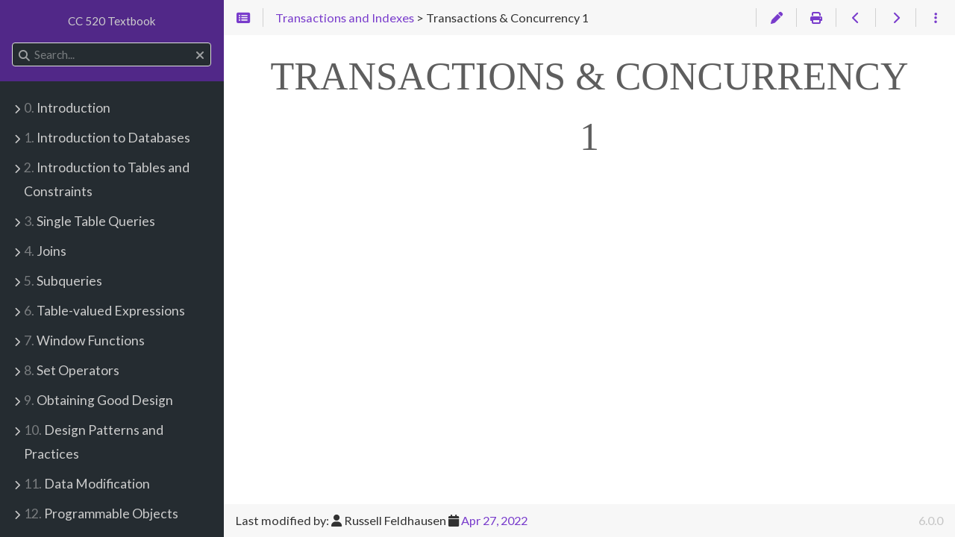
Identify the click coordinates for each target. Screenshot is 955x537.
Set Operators (71, 370)
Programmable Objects (101, 513)
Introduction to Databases (107, 137)
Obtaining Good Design (98, 400)
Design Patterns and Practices (93, 442)
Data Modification (87, 484)
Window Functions (84, 340)
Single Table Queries (89, 221)
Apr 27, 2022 (494, 520)
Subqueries (63, 281)
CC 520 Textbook (112, 21)
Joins (45, 251)
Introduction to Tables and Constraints (107, 179)
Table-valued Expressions (104, 310)
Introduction (67, 108)
